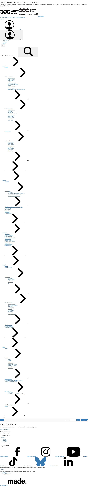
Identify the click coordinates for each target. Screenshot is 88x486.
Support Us (5, 440)
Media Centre (5, 441)
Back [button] (18, 95)
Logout (4, 43)
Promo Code (67, 420)
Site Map (4, 472)
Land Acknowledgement (7, 443)
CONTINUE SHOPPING (4, 429)
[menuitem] (4, 65)
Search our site (3, 55)
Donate (2, 19)
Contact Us (3, 437)
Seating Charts (5, 475)
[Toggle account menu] (11, 35)
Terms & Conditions (6, 473)
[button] (3, 45)
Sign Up (2, 469)
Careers (4, 439)
